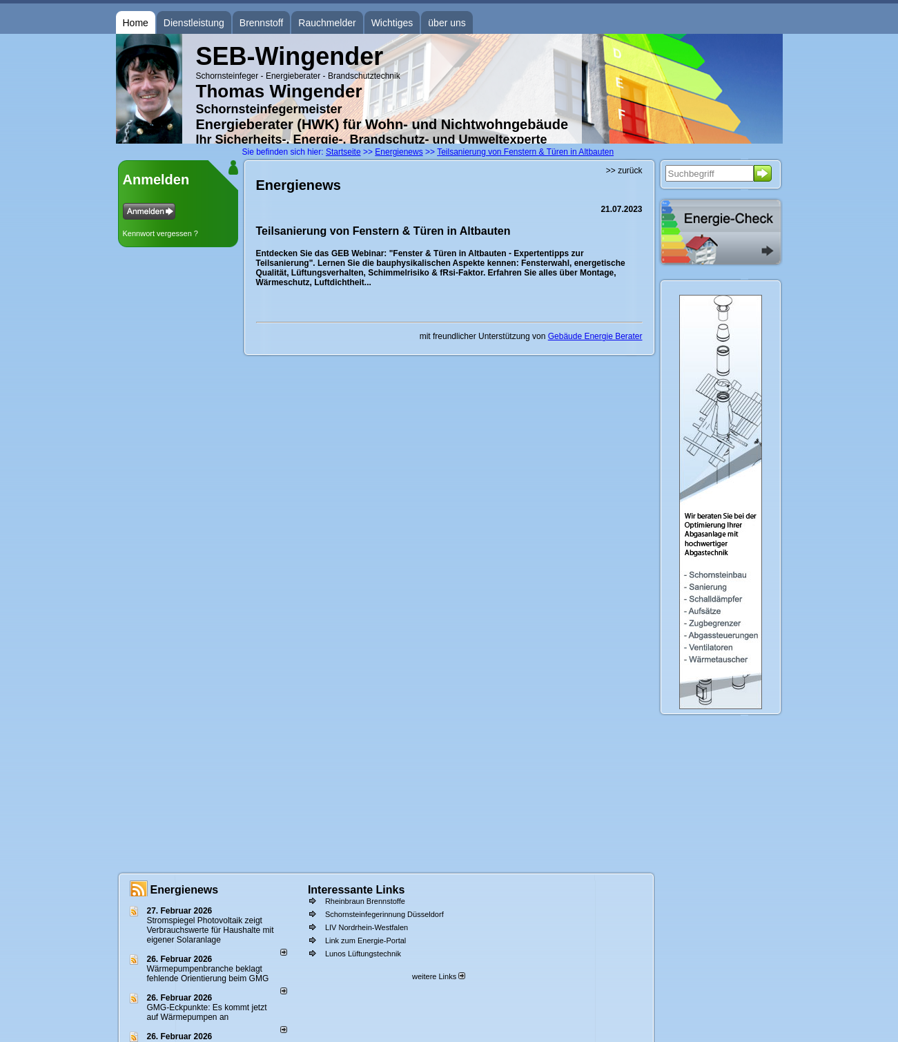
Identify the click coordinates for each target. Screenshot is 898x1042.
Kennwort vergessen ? (160, 233)
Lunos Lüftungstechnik (363, 953)
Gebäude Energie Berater (595, 336)
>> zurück (624, 170)
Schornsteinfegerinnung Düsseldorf (384, 914)
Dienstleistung (194, 22)
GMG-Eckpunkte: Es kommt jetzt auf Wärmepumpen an (207, 1012)
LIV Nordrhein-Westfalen (366, 927)
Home (135, 22)
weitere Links (438, 976)
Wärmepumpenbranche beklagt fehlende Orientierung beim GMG (208, 973)
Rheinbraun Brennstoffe (365, 901)
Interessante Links (356, 890)
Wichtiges (392, 22)
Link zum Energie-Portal (365, 940)
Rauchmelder (326, 22)
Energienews (184, 890)
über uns (446, 22)
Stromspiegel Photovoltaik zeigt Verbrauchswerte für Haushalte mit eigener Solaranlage (210, 930)
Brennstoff (262, 22)
